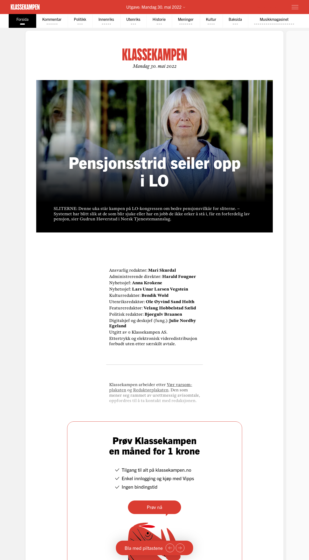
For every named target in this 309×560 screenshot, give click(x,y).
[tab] (21, 21)
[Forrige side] (170, 548)
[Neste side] (180, 548)
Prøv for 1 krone (266, 6)
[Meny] (295, 7)
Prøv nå (154, 507)
